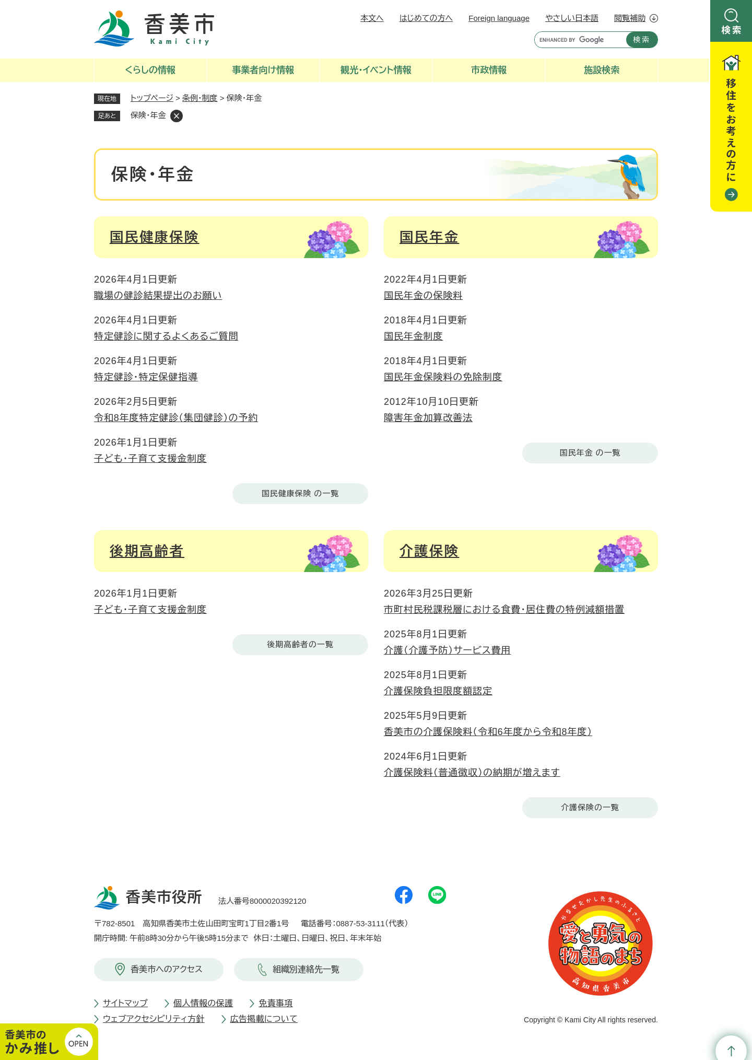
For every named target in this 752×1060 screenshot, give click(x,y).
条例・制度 (200, 98)
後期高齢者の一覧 (300, 644)
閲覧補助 (629, 18)
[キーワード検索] (578, 40)
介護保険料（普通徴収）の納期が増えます (472, 772)
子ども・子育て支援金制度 (150, 458)
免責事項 (275, 1003)
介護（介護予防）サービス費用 (447, 650)
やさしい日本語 (571, 18)
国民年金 (429, 237)
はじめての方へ (426, 18)
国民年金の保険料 (423, 295)
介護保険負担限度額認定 (438, 691)
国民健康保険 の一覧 (300, 493)
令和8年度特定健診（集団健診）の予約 (176, 418)
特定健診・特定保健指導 (146, 377)
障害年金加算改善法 (428, 418)
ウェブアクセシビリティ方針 (154, 1019)
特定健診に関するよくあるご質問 (166, 336)
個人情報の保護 (203, 1003)
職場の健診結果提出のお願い (158, 295)
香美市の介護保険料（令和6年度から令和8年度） (488, 732)
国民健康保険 (154, 237)
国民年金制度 (413, 336)
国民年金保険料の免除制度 (443, 377)
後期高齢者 (147, 551)
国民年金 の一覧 (590, 452)
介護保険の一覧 (590, 807)
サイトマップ (125, 1003)
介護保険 (429, 551)
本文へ (372, 18)
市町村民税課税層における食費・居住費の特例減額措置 (504, 609)
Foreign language (499, 18)
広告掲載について (264, 1019)
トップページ (152, 98)
